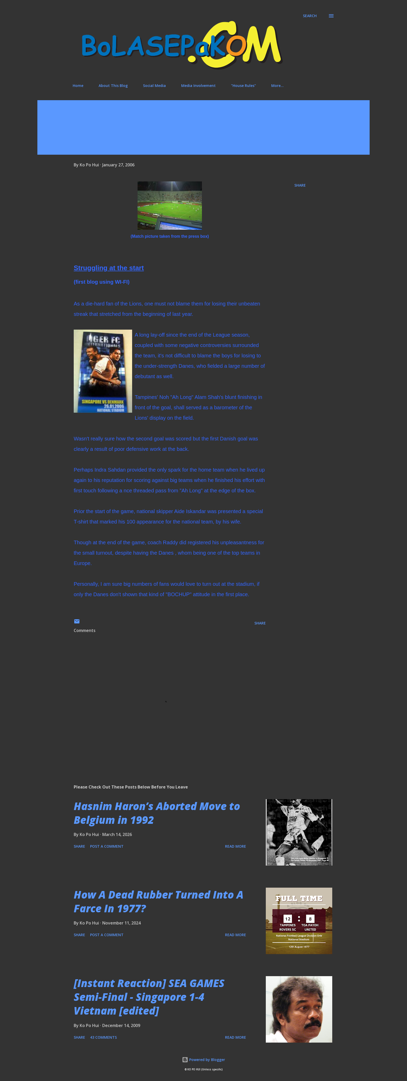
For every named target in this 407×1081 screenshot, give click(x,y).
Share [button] (300, 185)
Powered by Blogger (203, 1059)
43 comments (103, 1037)
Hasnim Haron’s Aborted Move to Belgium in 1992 (157, 813)
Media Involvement (198, 85)
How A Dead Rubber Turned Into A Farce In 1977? (158, 901)
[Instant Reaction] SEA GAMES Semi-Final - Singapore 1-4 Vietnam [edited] (149, 997)
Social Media (154, 85)
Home (78, 85)
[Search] (310, 15)
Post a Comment (107, 846)
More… (277, 85)
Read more (235, 846)
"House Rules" (243, 85)
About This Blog (113, 85)
